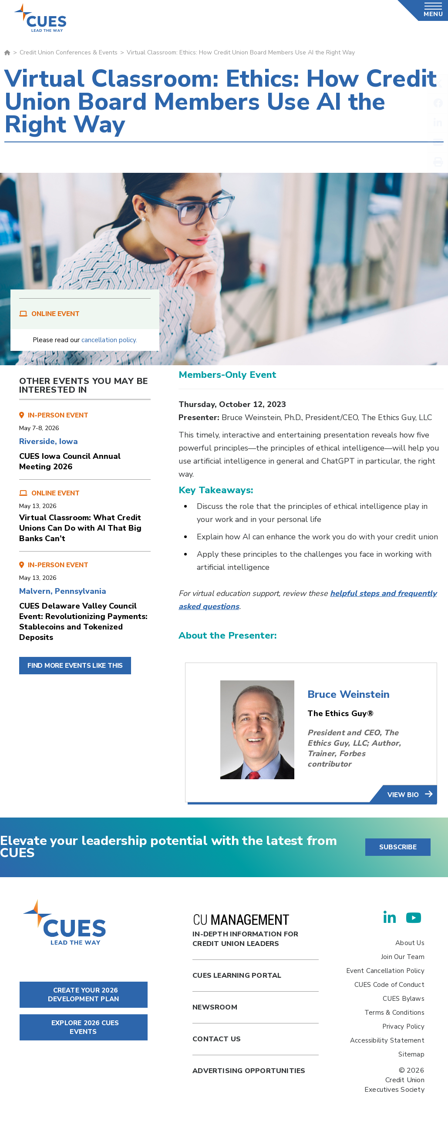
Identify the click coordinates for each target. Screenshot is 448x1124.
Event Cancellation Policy (385, 970)
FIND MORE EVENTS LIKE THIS (75, 665)
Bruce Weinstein (348, 694)
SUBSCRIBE (398, 847)
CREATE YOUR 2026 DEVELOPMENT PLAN (83, 994)
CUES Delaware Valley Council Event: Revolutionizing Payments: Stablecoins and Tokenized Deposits (83, 622)
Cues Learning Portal (236, 975)
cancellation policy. (109, 340)
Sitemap (411, 1054)
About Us (409, 943)
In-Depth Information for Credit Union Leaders (245, 931)
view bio (404, 795)
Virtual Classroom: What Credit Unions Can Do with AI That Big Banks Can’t (80, 528)
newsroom (214, 1007)
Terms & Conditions (394, 1012)
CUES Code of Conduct (389, 984)
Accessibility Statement (387, 1040)
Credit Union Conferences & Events (69, 52)
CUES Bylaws (403, 998)
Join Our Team (402, 956)
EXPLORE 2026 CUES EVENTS (83, 1027)
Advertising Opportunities (248, 1071)
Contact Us (216, 1039)
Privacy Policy (403, 1026)
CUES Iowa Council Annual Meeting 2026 (70, 461)
